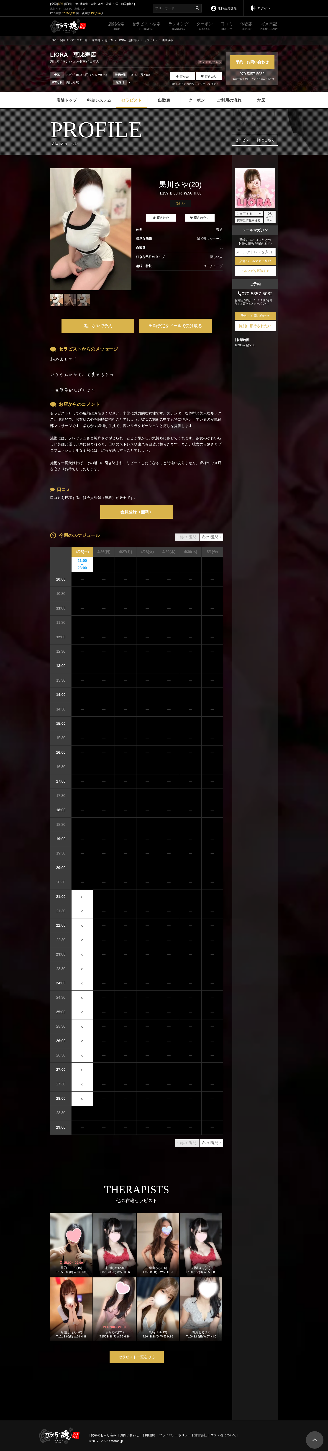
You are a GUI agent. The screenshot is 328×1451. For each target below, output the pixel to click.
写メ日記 (269, 27)
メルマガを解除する (255, 271)
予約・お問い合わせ (252, 62)
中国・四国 (120, 3)
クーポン (204, 27)
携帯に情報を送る (249, 220)
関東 (61, 3)
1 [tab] (91, 309)
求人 (131, 3)
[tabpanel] (90, 229)
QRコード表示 (270, 217)
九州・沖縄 (104, 3)
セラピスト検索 (146, 27)
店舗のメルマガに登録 (255, 261)
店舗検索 (116, 27)
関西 (68, 3)
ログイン (260, 5)
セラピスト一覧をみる (136, 1357)
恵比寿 (55, 61)
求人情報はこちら (210, 62)
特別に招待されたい (255, 326)
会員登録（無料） (136, 512)
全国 (54, 3)
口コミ (226, 27)
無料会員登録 (223, 5)
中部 (75, 3)
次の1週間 (211, 537)
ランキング (178, 27)
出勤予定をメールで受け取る (175, 326)
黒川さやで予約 (98, 326)
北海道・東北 (88, 3)
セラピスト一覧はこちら (255, 140)
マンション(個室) (74, 61)
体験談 (246, 27)
